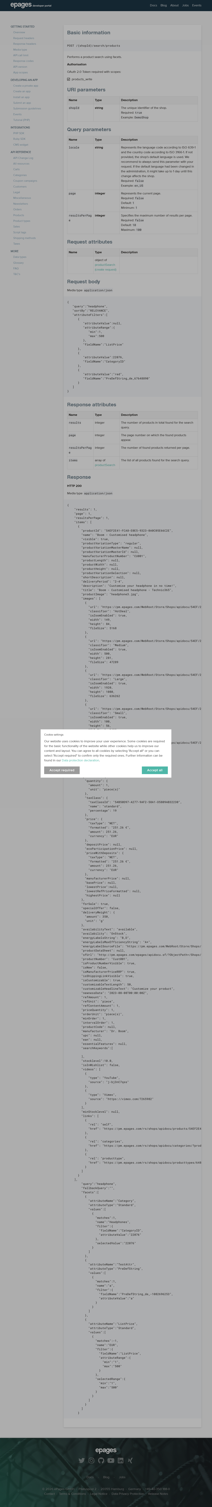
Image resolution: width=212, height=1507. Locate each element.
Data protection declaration (80, 760)
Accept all (155, 770)
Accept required (61, 770)
